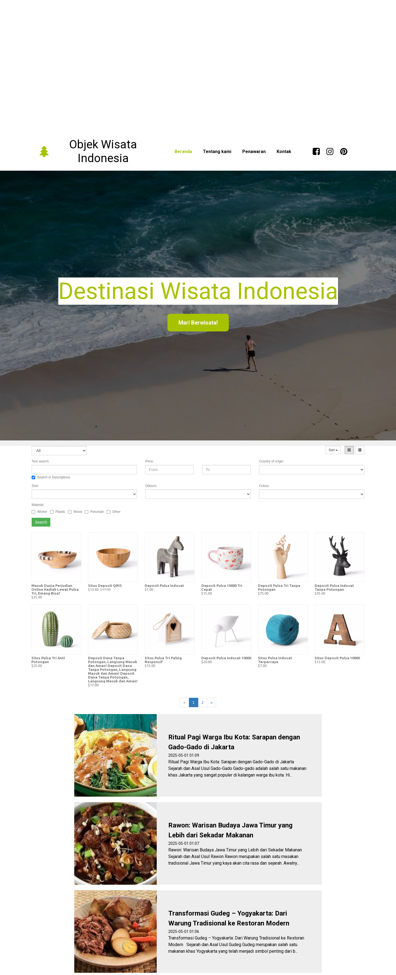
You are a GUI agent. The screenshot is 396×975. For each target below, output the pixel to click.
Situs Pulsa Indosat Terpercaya (275, 660)
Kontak (284, 151)
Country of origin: (271, 461)
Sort (333, 450)
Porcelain (94, 512)
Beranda (183, 151)
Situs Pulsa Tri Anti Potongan (48, 660)
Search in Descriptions (51, 477)
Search (41, 522)
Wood (75, 512)
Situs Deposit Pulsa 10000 (337, 658)
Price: (149, 461)
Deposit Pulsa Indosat (164, 585)
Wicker (39, 512)
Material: (38, 505)
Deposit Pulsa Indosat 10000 (226, 658)
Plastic (57, 512)
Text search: (41, 461)
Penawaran (254, 151)
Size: (35, 486)
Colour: (264, 486)
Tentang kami (217, 151)
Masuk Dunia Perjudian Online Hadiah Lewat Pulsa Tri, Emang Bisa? (55, 589)
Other (113, 512)
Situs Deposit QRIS (105, 585)
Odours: (151, 486)
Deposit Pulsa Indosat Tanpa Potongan (334, 587)
